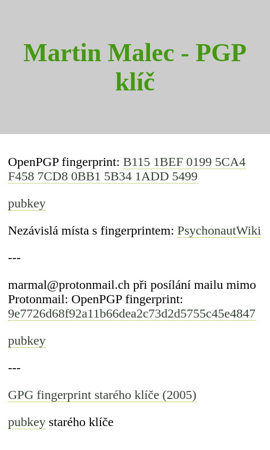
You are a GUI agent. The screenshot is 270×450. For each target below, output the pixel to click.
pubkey (27, 203)
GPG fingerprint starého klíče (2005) (102, 395)
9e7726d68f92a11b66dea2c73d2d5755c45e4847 (132, 313)
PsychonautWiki (219, 230)
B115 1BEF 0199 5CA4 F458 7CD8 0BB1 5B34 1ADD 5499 (127, 169)
